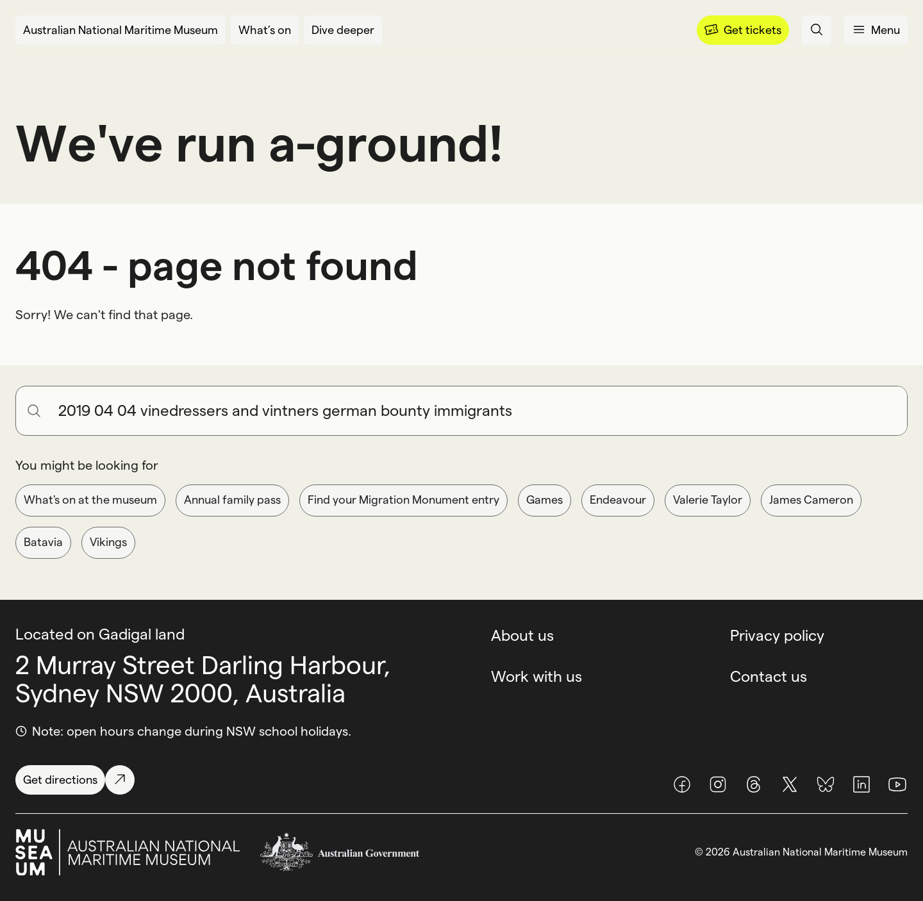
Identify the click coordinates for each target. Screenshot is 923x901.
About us (522, 635)
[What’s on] (265, 30)
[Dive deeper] (343, 30)
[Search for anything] (477, 410)
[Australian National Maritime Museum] (120, 30)
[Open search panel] (816, 30)
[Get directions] (75, 780)
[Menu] (743, 30)
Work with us (536, 676)
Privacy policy (777, 635)
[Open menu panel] (876, 30)
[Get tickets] (743, 30)
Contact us (768, 676)
